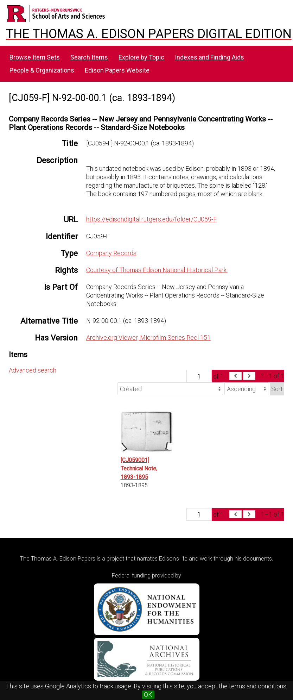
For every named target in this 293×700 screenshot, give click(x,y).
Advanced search (32, 370)
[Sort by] (170, 388)
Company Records (111, 253)
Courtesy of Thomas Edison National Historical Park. (157, 270)
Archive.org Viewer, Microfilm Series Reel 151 (148, 337)
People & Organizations (41, 70)
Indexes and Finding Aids (209, 57)
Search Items (89, 57)
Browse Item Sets (34, 57)
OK (148, 694)
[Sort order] (246, 388)
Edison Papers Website (117, 70)
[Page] (199, 376)
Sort (277, 389)
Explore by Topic (141, 57)
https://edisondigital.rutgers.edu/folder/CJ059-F (151, 219)
